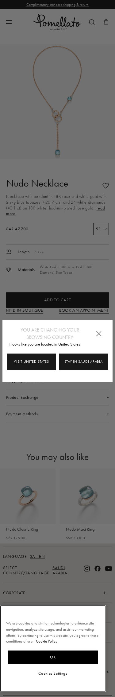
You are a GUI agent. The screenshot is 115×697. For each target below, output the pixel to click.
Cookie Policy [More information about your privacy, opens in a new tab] (46, 641)
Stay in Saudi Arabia (83, 361)
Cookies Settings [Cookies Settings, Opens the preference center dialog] (52, 673)
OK (53, 657)
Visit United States (31, 361)
